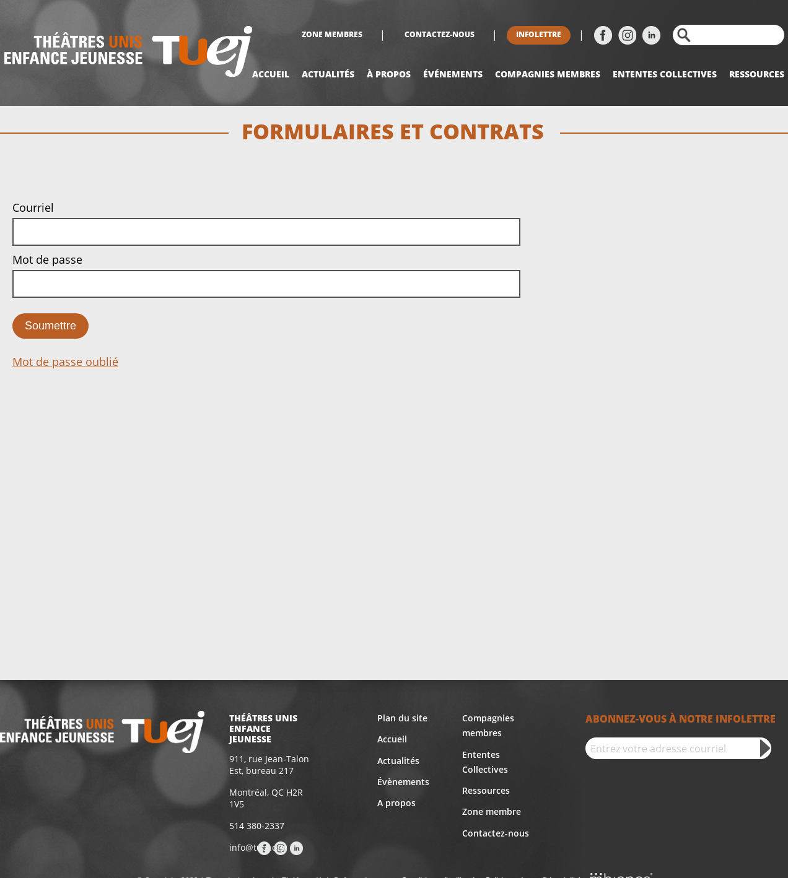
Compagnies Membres (547, 74)
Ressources (756, 74)
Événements (453, 74)
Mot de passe (47, 259)
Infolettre (538, 34)
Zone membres (332, 34)
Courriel (33, 207)
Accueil (270, 74)
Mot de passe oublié (65, 361)
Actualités (328, 74)
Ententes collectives (665, 74)
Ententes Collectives (485, 762)
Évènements (403, 782)
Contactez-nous (440, 34)
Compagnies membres (488, 725)
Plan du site (402, 718)
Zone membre (491, 811)
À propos (389, 74)
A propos (396, 803)
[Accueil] (128, 53)
